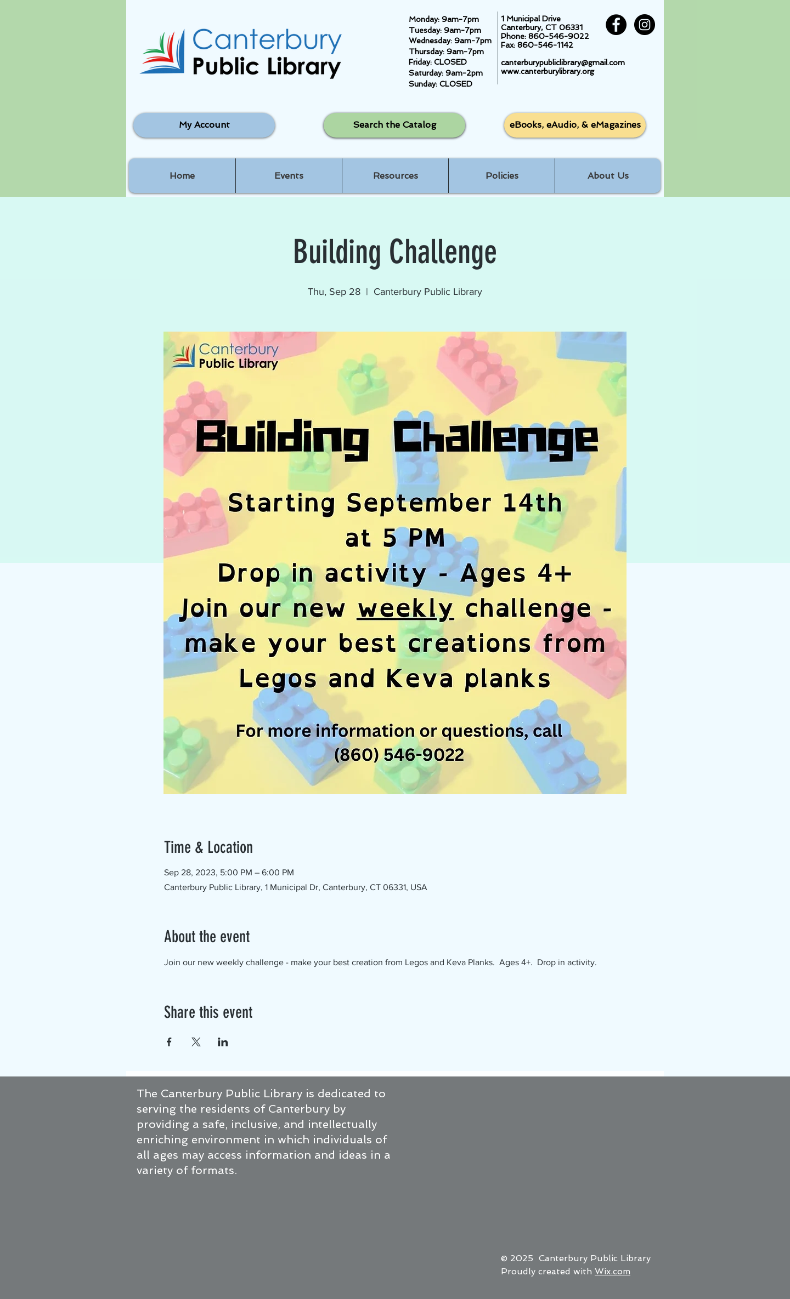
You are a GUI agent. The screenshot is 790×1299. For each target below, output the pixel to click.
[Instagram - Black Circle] (644, 24)
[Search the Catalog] (394, 125)
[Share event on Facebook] (169, 1042)
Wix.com (612, 1271)
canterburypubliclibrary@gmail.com (563, 62)
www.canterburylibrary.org (547, 71)
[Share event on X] (196, 1042)
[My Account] (204, 125)
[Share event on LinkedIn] (223, 1042)
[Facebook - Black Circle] (616, 24)
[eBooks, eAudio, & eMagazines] (575, 125)
